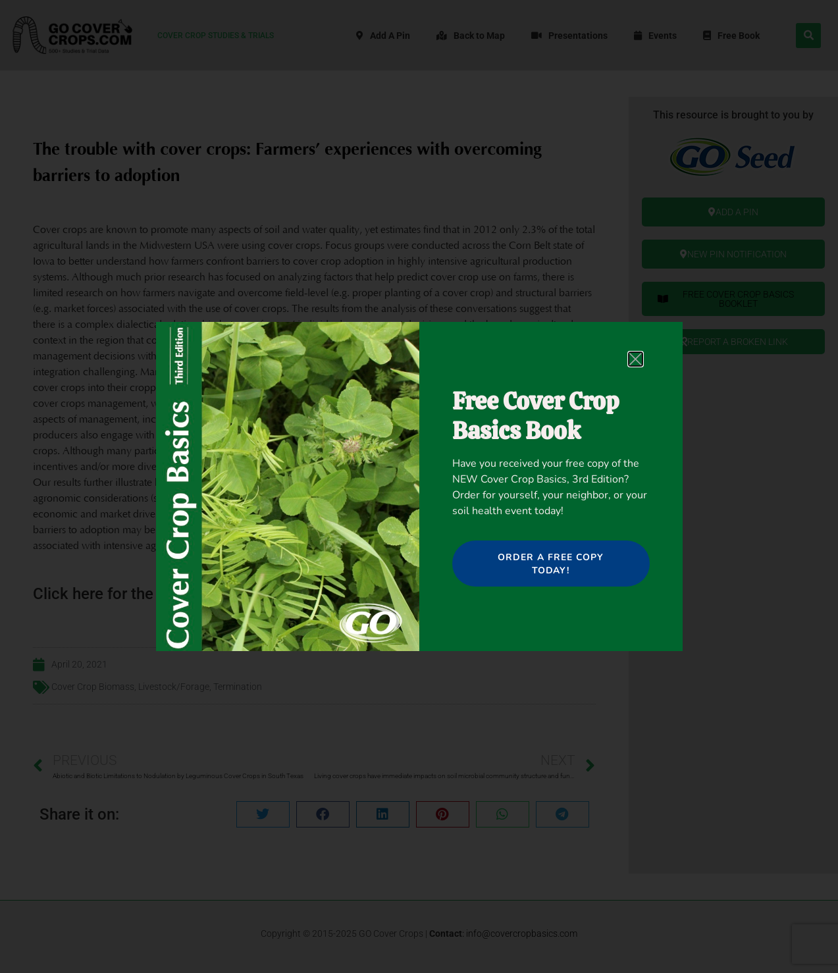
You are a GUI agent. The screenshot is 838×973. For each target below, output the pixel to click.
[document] (419, 486)
